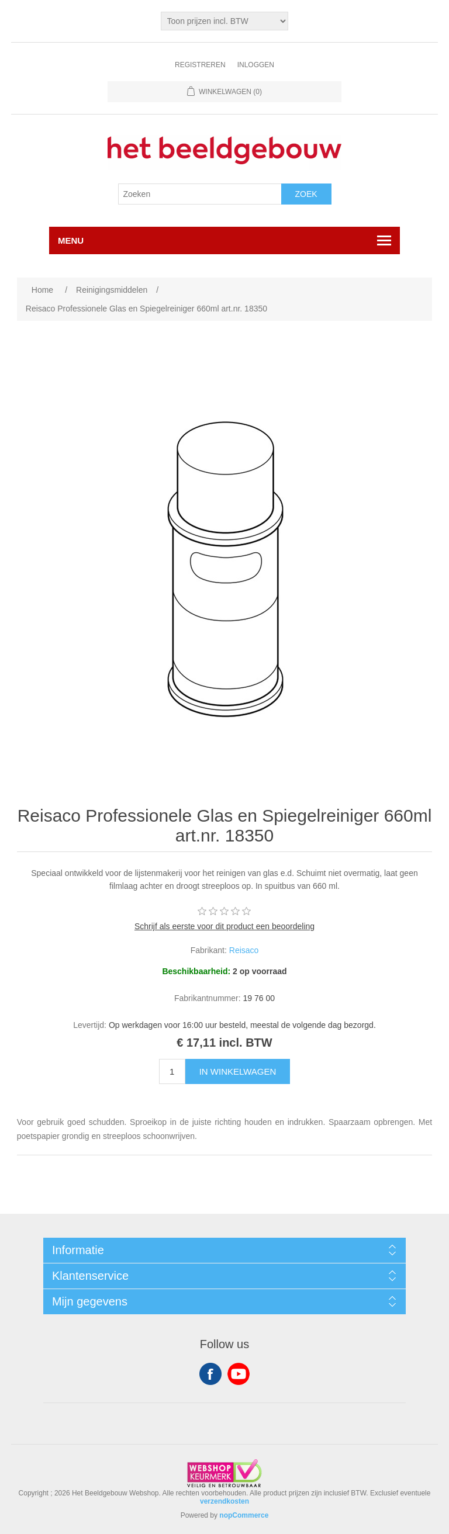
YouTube (238, 1374)
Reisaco (244, 950)
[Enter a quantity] (172, 1071)
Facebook (210, 1374)
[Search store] (200, 194)
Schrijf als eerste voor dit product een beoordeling (224, 926)
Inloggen (255, 65)
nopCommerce (243, 1515)
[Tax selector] (225, 21)
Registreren (200, 65)
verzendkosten (224, 1501)
